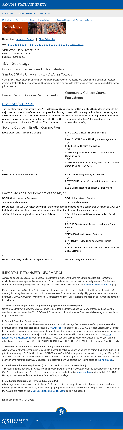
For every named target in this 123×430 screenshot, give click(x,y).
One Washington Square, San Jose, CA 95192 (62, 420)
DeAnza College (44, 20)
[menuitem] (8, 13)
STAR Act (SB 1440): (18, 104)
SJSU (24, 4)
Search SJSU (45, 13)
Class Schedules (47, 39)
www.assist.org (57, 328)
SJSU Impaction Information (97, 284)
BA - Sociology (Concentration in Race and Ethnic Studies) (73, 20)
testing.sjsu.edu (105, 360)
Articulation (7, 13)
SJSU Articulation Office (10, 20)
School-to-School (28, 20)
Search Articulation (26, 13)
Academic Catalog (25, 39)
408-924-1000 (101, 420)
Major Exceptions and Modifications (48, 391)
